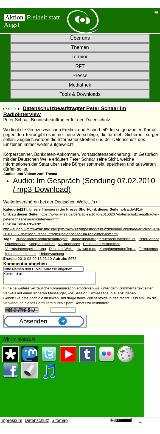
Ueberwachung (52, 254)
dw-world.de (86, 249)
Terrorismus (148, 249)
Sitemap (60, 423)
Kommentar (55, 279)
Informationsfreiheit (20, 254)
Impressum (11, 423)
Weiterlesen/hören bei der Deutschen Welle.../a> (50, 202)
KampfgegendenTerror (117, 249)
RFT (80, 66)
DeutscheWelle (61, 249)
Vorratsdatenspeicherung (25, 249)
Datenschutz (15, 244)
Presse (80, 75)
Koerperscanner (42, 244)
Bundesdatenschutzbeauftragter (42, 239)
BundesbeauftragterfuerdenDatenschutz (103, 239)
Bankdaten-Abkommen (101, 244)
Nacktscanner (69, 244)
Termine (80, 56)
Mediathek (80, 85)
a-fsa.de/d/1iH (132, 209)
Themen (80, 47)
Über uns (80, 38)
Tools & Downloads (80, 94)
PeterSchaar (149, 239)
